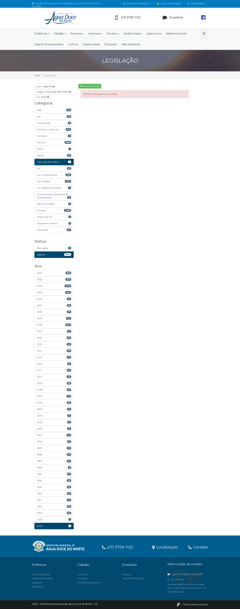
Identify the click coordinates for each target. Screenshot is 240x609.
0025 (42, 97)
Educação (110, 44)
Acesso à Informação (169, 3)
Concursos (82, 574)
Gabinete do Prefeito (42, 578)
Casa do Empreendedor (49, 44)
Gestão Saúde (91, 44)
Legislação (37, 582)
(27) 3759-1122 (117, 547)
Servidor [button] (113, 33)
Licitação (126, 574)
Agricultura (154, 33)
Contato (198, 547)
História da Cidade (41, 574)
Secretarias (37, 586)
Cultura (73, 44)
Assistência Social (176, 33)
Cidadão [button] (60, 33)
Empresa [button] (77, 33)
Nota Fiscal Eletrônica (133, 578)
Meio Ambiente (131, 44)
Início (37, 75)
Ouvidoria (82, 578)
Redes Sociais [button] (133, 33)
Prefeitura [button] (41, 33)
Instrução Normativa (53, 91)
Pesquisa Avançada (89, 86)
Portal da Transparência (136, 3)
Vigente (45, 86)
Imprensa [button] (95, 33)
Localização (165, 547)
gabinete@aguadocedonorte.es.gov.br (195, 574)
